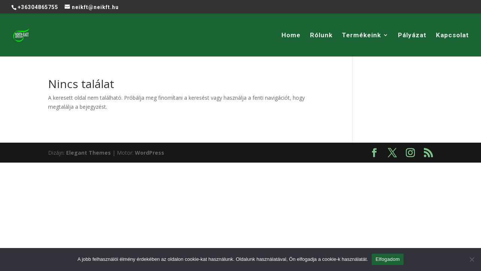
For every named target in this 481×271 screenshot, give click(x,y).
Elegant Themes (88, 152)
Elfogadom (387, 259)
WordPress (149, 152)
